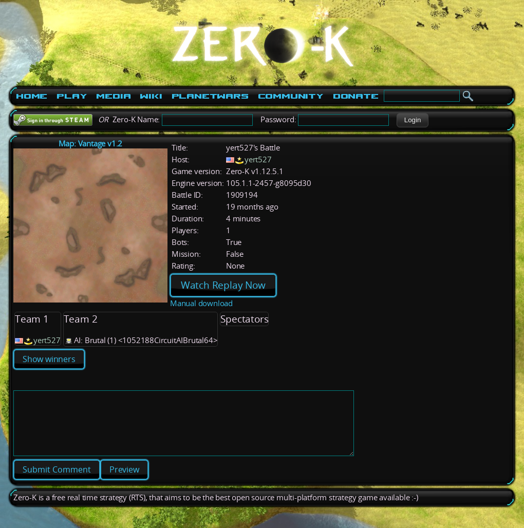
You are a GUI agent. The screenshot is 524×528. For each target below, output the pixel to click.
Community (291, 96)
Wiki (151, 96)
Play (72, 96)
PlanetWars (210, 96)
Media (113, 96)
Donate (356, 96)
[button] (412, 120)
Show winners (49, 359)
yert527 (258, 159)
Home (31, 96)
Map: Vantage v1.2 (91, 143)
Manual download (201, 303)
